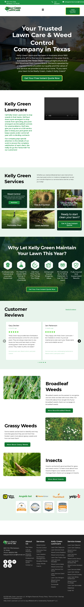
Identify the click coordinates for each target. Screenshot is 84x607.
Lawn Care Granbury (74, 547)
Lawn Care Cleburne (74, 545)
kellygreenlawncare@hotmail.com (14, 555)
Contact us (29, 565)
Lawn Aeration (41, 554)
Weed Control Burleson (72, 551)
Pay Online (29, 547)
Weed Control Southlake (72, 582)
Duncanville (54, 584)
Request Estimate (28, 555)
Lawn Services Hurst (57, 550)
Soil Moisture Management (40, 557)
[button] (43, 10)
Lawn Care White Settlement (73, 578)
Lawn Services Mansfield (72, 555)
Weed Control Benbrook (55, 581)
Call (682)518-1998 (57, 3)
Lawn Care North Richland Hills (73, 562)
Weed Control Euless (57, 555)
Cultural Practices (28, 550)
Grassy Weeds (40, 563)
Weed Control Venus (74, 558)
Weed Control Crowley (75, 574)
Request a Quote (29, 561)
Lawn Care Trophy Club (58, 557)
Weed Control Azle (57, 567)
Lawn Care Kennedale (74, 585)
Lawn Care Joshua (73, 572)
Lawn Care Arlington (57, 578)
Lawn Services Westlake (55, 560)
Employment (30, 558)
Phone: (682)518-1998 (10, 552)
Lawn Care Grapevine (57, 547)
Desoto (53, 587)
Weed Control (40, 545)
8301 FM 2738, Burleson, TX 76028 (13, 2)
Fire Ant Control (41, 547)
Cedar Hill (71, 590)
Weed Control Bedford (58, 552)
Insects (38, 566)
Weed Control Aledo (57, 564)
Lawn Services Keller (74, 569)
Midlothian (71, 588)
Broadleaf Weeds (41, 561)
